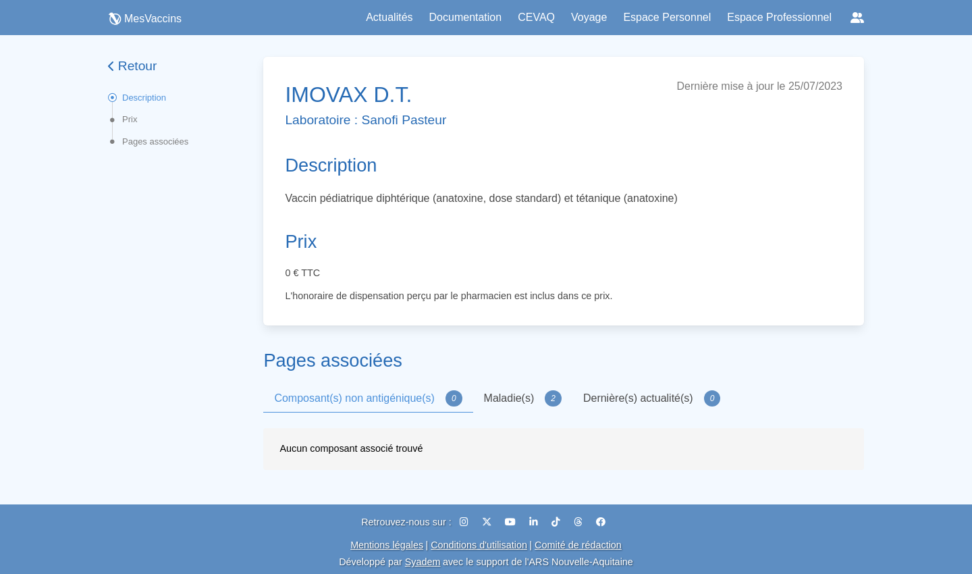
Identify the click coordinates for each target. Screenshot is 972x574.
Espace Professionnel (779, 17)
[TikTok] (557, 522)
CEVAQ (536, 17)
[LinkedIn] (535, 522)
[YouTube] (512, 522)
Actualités (389, 17)
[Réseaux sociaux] (857, 17)
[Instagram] (465, 522)
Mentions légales (386, 545)
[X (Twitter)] (488, 522)
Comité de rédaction (578, 545)
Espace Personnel (667, 17)
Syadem (423, 561)
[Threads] (579, 522)
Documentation (465, 17)
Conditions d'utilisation (479, 545)
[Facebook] (601, 522)
